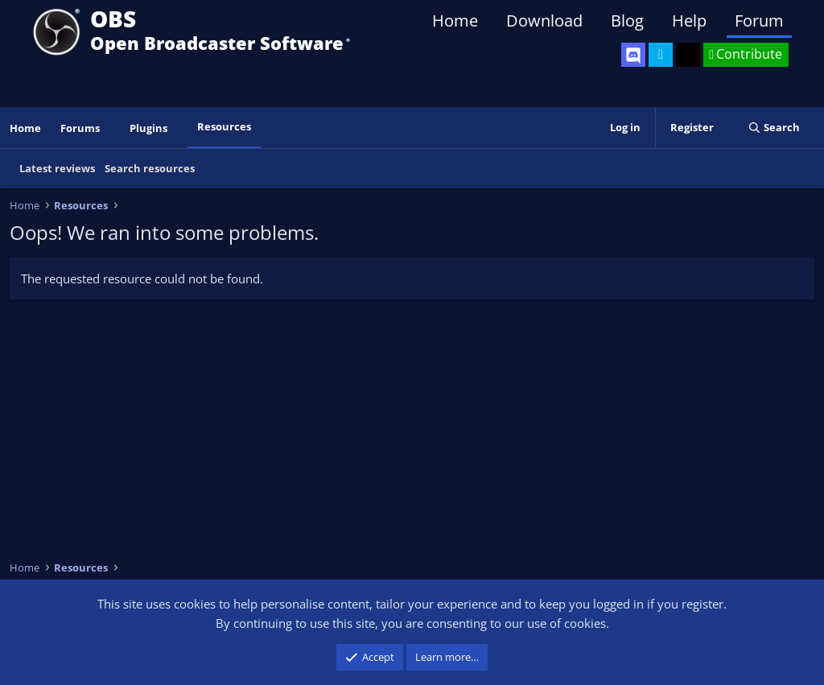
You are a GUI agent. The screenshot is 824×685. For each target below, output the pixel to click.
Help (689, 20)
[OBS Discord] (633, 55)
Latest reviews (57, 168)
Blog (627, 20)
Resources (224, 126)
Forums (80, 128)
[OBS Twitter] (661, 55)
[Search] (773, 127)
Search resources (150, 168)
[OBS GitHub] (688, 55)
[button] (111, 128)
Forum (759, 20)
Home (455, 20)
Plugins (148, 128)
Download (544, 20)
